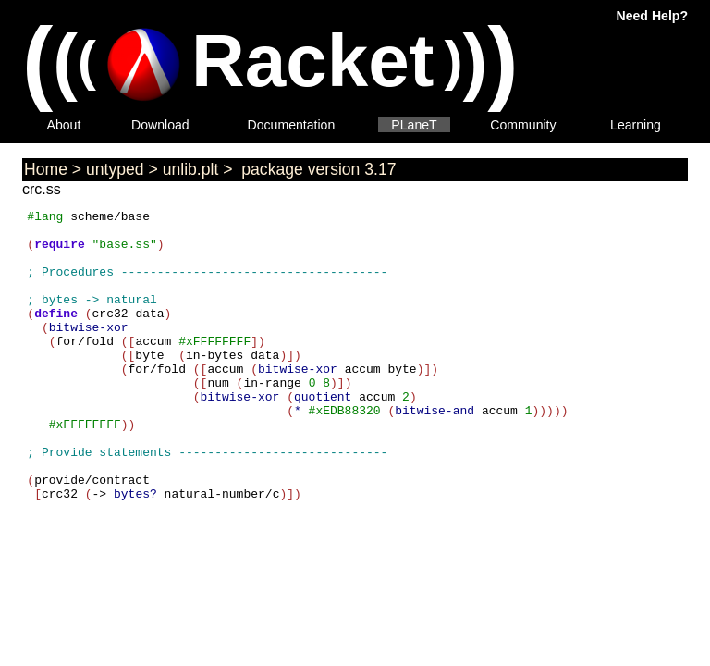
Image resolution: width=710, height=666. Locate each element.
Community (523, 124)
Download (160, 124)
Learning (635, 124)
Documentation (292, 124)
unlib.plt (191, 169)
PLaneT (413, 124)
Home (45, 169)
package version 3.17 (316, 169)
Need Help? (652, 15)
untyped (115, 169)
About (64, 124)
